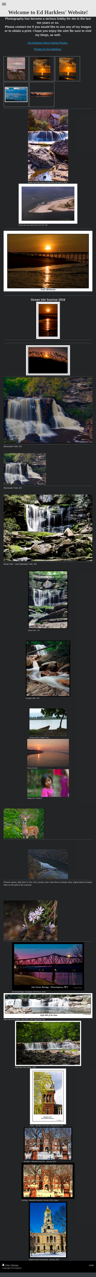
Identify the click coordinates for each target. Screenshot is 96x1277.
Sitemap (14, 1265)
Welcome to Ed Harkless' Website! (48, 12)
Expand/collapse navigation (48, 4)
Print (6, 1265)
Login (91, 1265)
